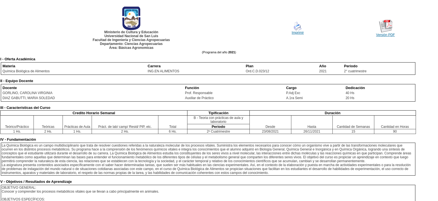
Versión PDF (385, 35)
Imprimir (298, 33)
